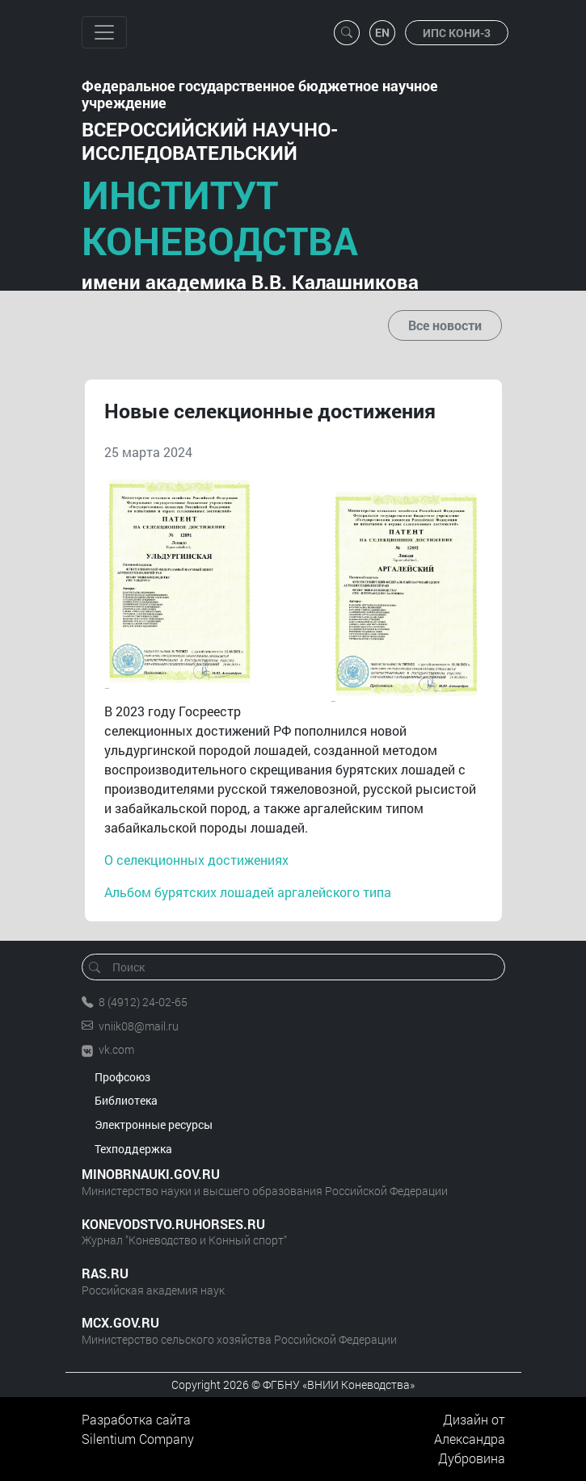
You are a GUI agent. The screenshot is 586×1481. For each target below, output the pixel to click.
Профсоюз (122, 1077)
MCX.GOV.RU (120, 1322)
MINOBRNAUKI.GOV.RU (151, 1173)
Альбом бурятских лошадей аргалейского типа (247, 891)
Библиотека (126, 1100)
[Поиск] (298, 967)
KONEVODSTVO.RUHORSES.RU (173, 1223)
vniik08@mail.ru (139, 1026)
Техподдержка (133, 1148)
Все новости (445, 325)
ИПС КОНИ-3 (457, 32)
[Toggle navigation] (104, 32)
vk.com (116, 1049)
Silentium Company (138, 1438)
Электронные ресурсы (154, 1124)
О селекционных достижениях (196, 859)
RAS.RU (105, 1273)
